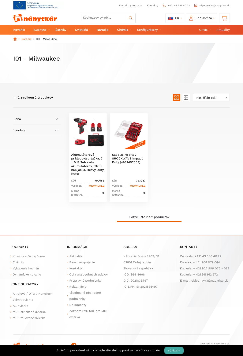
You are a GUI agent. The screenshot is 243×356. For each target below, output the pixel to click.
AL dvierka (20, 306)
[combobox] (211, 97)
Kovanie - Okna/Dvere (29, 256)
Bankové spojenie (82, 262)
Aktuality (223, 30)
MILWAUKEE (96, 185)
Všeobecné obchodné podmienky (85, 296)
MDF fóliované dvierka (29, 318)
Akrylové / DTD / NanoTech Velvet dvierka (33, 297)
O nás (204, 30)
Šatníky (62, 30)
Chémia (124, 30)
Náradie (104, 30)
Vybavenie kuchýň (26, 268)
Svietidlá (82, 30)
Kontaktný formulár (131, 5)
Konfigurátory (148, 30)
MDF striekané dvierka (29, 312)
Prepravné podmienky (85, 280)
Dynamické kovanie (27, 274)
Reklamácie (77, 286)
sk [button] (173, 18)
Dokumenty (77, 305)
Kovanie (20, 30)
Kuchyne (41, 30)
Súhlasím (174, 350)
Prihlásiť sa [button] (200, 18)
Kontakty (152, 5)
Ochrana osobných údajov (88, 274)
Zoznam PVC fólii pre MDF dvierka (88, 314)
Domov (15, 39)
